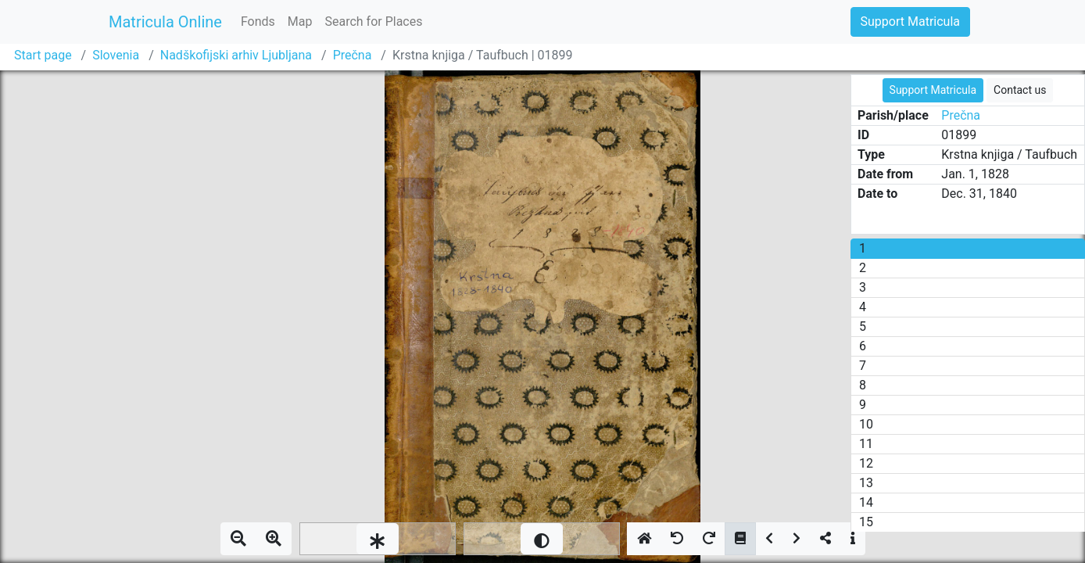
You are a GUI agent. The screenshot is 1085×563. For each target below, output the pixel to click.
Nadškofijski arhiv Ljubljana (236, 55)
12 (866, 463)
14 (866, 502)
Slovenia (115, 55)
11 (866, 443)
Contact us (1020, 90)
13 (866, 482)
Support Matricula (910, 21)
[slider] (377, 538)
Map (300, 21)
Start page (43, 55)
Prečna (352, 55)
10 (866, 424)
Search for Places (373, 21)
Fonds (258, 21)
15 (866, 522)
